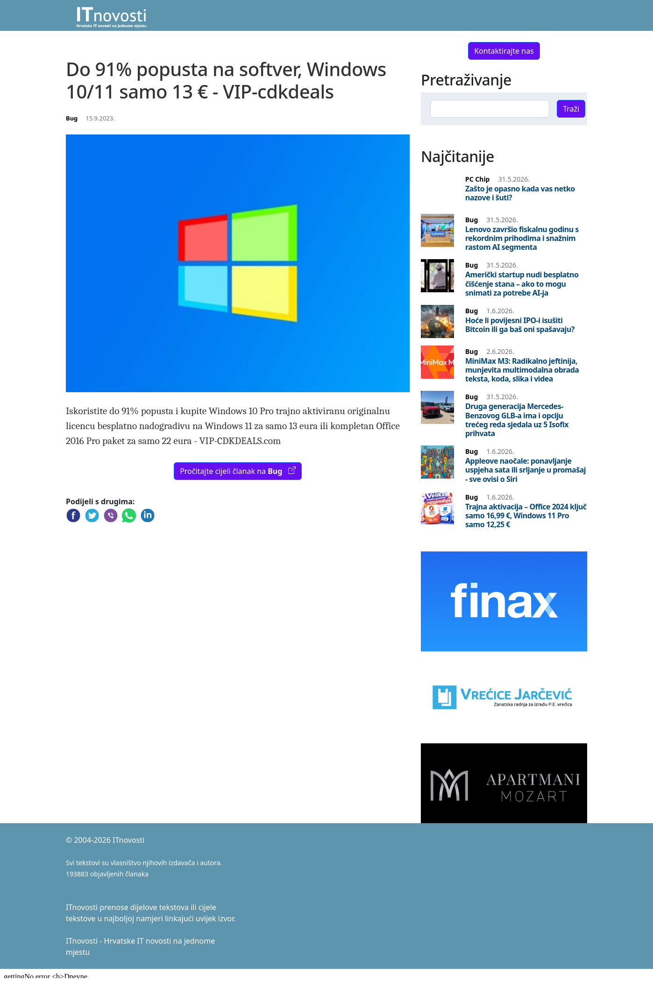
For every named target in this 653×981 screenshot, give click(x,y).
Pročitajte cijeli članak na (238, 471)
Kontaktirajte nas (504, 51)
